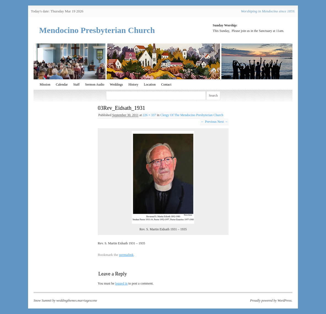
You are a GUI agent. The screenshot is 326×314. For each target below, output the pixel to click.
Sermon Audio (94, 84)
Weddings (116, 84)
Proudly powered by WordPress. (271, 300)
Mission (45, 84)
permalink (126, 255)
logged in (121, 283)
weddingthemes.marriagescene (76, 300)
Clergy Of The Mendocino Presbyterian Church (191, 115)
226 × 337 (149, 115)
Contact (166, 84)
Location (150, 84)
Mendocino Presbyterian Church (97, 30)
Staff (76, 84)
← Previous (208, 122)
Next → (222, 122)
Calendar (62, 84)
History (133, 84)
